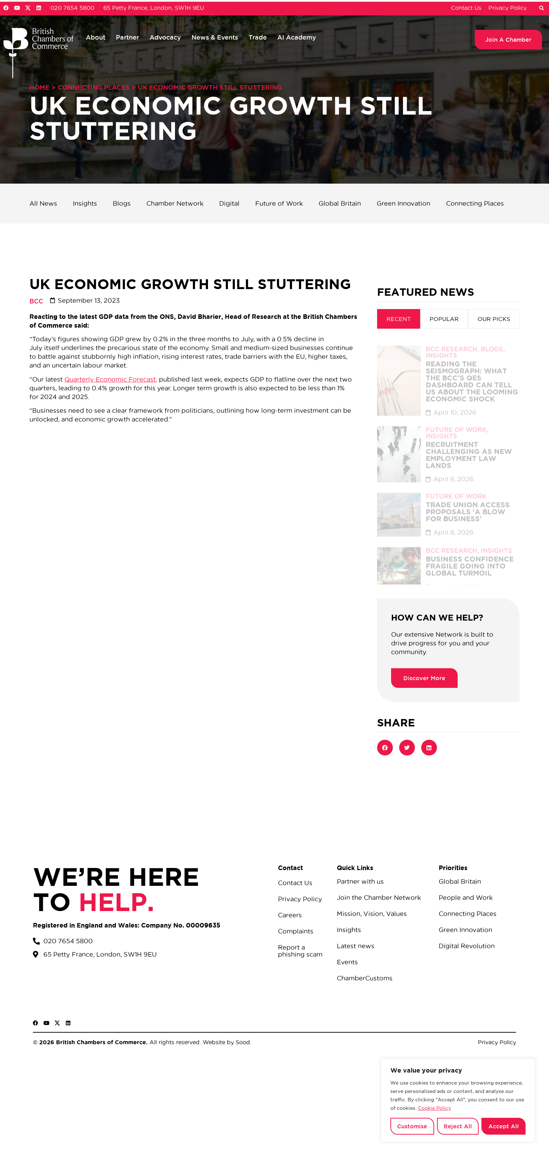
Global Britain (340, 203)
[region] (458, 1100)
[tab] (398, 319)
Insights (85, 203)
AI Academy (296, 37)
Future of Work (279, 203)
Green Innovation (403, 203)
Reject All (458, 1126)
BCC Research (451, 342)
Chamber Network (174, 203)
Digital (229, 203)
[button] (541, 8)
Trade (258, 37)
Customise (412, 1126)
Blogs (122, 203)
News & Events (215, 37)
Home (39, 87)
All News (43, 203)
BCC (36, 301)
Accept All (503, 1126)
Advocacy (165, 37)
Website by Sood (225, 1042)
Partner (127, 37)
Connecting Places (94, 87)
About (95, 37)
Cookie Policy (434, 1108)
